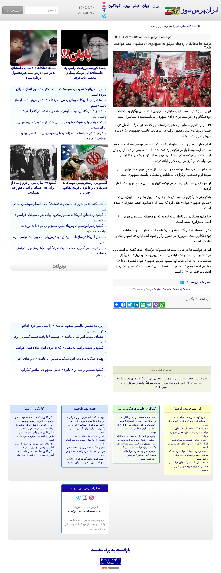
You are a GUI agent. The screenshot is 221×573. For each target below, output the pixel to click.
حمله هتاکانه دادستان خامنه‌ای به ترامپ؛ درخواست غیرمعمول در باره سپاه (33, 73)
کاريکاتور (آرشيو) (34, 408)
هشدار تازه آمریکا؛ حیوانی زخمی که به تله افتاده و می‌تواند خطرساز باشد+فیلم (188, 455)
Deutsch (177, 289)
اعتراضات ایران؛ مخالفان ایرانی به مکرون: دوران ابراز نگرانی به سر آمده (86, 428)
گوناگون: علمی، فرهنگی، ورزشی (136, 408)
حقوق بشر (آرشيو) (85, 408)
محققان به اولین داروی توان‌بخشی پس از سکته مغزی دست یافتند (156, 378)
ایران (157, 6)
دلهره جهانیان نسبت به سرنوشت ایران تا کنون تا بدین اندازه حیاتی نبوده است (188, 443)
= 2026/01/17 (84, 10)
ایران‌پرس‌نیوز (192, 11)
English (157, 289)
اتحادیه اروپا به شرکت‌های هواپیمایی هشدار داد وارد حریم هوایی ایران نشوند (188, 466)
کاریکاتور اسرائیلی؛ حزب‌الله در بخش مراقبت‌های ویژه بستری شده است (35, 436)
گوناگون (114, 6)
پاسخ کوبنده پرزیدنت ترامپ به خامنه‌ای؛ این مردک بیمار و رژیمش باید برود (85, 73)
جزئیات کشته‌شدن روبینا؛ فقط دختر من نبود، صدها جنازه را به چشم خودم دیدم (85, 451)
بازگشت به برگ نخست (110, 550)
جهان (146, 6)
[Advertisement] (184, 336)
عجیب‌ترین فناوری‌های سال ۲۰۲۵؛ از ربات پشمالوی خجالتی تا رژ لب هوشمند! (137, 428)
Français (167, 289)
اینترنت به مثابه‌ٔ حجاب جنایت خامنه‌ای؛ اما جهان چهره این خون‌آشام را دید (85, 440)
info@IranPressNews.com (85, 511)
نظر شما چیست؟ (198, 282)
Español (186, 289)
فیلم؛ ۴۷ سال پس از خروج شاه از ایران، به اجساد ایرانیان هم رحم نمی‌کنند (33, 187)
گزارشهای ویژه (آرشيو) (187, 408)
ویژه (126, 6)
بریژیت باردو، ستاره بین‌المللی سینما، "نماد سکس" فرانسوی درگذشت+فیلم (140, 455)
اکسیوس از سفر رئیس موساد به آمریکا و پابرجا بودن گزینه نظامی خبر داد (85, 187)
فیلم (136, 6)
